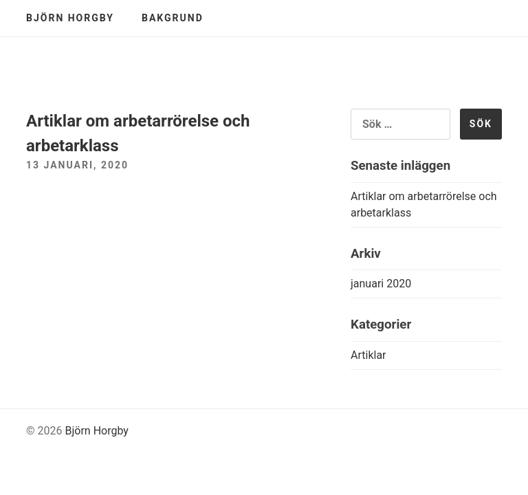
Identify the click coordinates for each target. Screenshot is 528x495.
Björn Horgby (70, 17)
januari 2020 (381, 283)
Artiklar (368, 355)
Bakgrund (173, 17)
